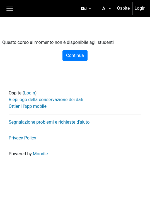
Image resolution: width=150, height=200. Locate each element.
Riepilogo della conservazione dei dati (46, 99)
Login (140, 8)
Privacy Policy (22, 138)
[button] (86, 8)
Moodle (40, 153)
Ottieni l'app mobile (28, 106)
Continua (75, 55)
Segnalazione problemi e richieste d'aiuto (49, 122)
